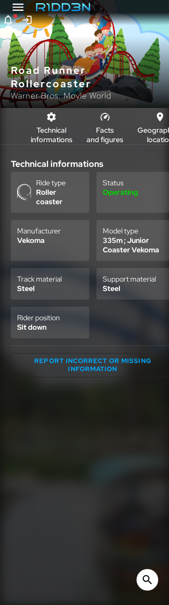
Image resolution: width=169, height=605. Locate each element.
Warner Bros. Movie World (61, 95)
